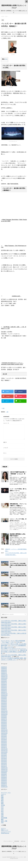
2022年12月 (4, 730)
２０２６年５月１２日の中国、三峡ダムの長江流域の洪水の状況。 (18, 575)
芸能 (2, 814)
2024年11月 (4, 693)
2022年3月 (4, 744)
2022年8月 (4, 736)
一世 (7, 411)
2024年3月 (4, 706)
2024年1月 (4, 709)
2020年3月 (4, 782)
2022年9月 (4, 734)
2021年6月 (4, 758)
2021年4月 (4, 761)
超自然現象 (4, 817)
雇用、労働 (4, 821)
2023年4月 (4, 723)
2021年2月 (4, 764)
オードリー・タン (6, 792)
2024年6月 (4, 701)
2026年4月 (4, 668)
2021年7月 (4, 756)
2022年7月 (4, 738)
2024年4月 (4, 704)
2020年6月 (4, 777)
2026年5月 (4, 667)
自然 (2, 813)
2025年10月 (4, 678)
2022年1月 (4, 747)
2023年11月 (4, 712)
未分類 (3, 805)
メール (5, 447)
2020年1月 (4, 785)
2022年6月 (4, 739)
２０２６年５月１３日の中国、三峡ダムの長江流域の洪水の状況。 (18, 565)
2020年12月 (4, 767)
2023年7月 (4, 719)
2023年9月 (4, 715)
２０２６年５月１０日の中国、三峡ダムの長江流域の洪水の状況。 (18, 596)
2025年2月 (4, 690)
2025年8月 (4, 681)
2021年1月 (4, 766)
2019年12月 (4, 786)
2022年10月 (4, 733)
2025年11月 (4, 676)
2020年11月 (4, 769)
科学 (2, 810)
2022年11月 (4, 731)
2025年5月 (4, 686)
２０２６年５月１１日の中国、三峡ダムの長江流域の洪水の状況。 (18, 586)
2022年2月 (4, 745)
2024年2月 (4, 708)
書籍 (2, 803)
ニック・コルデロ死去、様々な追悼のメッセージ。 (18, 489)
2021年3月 (4, 763)
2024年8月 (4, 698)
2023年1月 (4, 728)
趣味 (2, 819)
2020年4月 (4, 780)
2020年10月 (4, 771)
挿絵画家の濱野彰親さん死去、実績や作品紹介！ (18, 534)
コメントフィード (6, 831)
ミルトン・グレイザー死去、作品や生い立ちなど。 (18, 519)
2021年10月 (4, 752)
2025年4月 (4, 687)
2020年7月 (4, 775)
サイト (4, 453)
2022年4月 (4, 742)
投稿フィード (4, 830)
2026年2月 (4, 671)
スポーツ (3, 794)
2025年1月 (4, 692)
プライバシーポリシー (8, 841)
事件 (2, 795)
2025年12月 (4, 675)
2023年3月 (4, 725)
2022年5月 (4, 741)
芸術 (3, 408)
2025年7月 (4, 682)
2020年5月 (4, 779)
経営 (2, 811)
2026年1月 (4, 673)
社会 (2, 808)
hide (6, 59)
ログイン (3, 828)
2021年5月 (4, 760)
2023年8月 (4, 717)
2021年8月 (4, 755)
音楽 (2, 822)
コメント (6, 423)
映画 (2, 802)
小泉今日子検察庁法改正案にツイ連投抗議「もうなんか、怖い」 (18, 473)
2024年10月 (4, 695)
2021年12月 (4, 749)
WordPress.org (5, 833)
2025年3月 (4, 689)
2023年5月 (4, 722)
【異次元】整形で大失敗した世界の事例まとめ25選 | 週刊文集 (14, 652)
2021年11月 (4, 750)
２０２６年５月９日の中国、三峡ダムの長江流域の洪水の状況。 (18, 607)
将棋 (2, 799)
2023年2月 (4, 727)
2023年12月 (4, 711)
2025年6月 (4, 684)
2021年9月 (4, 753)
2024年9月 (4, 697)
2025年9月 (4, 679)
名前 (5, 442)
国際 (2, 797)
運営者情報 (16, 841)
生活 (2, 806)
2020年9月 (4, 772)
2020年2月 (4, 783)
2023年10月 (4, 714)
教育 (2, 800)
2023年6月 (4, 720)
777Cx (18, 642)
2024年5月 (4, 703)
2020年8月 (4, 774)
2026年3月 (4, 670)
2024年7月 (4, 700)
